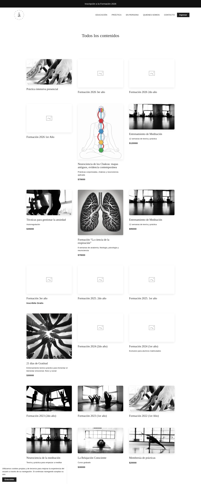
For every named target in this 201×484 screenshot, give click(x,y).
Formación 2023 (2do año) (41, 415)
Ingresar (183, 15)
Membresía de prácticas (142, 457)
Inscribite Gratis (35, 303)
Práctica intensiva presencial (42, 89)
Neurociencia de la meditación (43, 457)
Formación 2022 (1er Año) (144, 415)
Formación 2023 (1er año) (92, 415)
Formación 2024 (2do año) (92, 346)
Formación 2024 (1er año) (143, 346)
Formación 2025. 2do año (92, 298)
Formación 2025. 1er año (143, 298)
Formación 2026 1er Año (40, 136)
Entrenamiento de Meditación (145, 134)
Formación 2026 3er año (91, 92)
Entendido (9, 479)
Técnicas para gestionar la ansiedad (46, 219)
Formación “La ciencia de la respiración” (93, 241)
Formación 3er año (37, 298)
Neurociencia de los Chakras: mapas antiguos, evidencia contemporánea (98, 165)
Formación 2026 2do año (143, 92)
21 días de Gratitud (37, 363)
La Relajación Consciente (92, 457)
